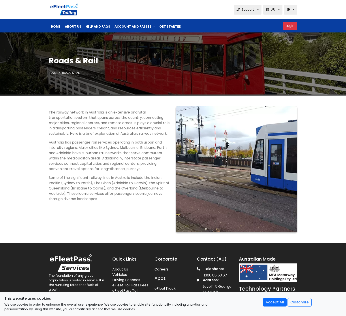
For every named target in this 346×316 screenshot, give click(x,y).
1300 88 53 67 (215, 275)
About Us (120, 269)
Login (290, 25)
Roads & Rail (71, 73)
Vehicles (119, 274)
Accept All (275, 302)
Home (53, 73)
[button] (134, 27)
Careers (161, 269)
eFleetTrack (165, 288)
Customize (299, 302)
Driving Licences (126, 279)
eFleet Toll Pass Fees (130, 285)
